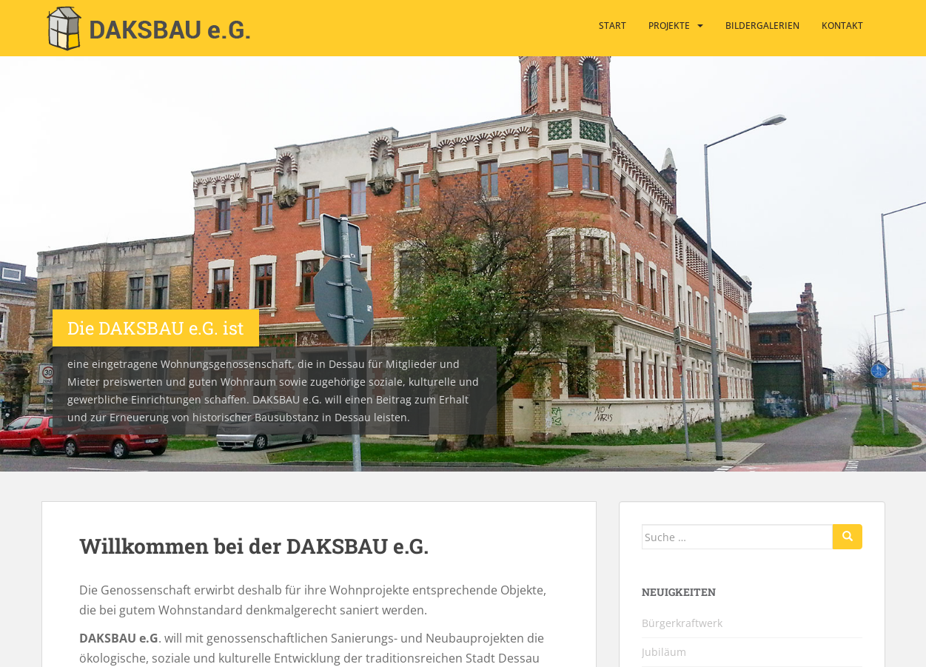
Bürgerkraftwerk (682, 623)
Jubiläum (664, 652)
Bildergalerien (762, 25)
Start (612, 25)
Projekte (669, 25)
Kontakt (842, 25)
